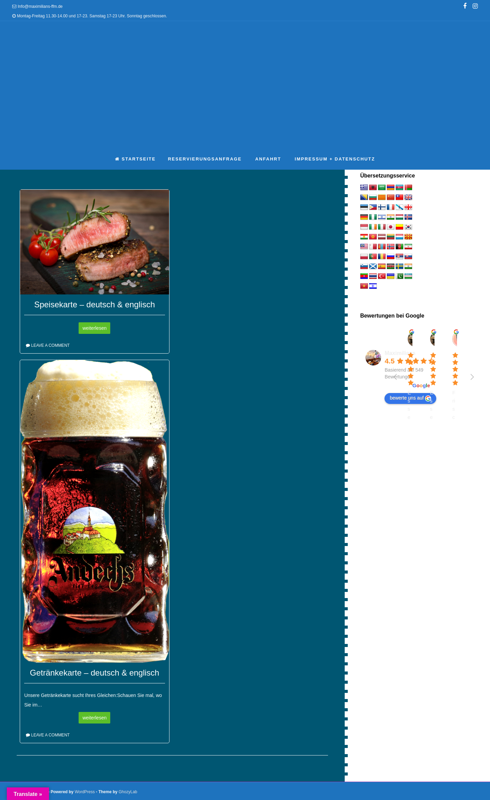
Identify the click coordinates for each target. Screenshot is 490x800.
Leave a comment (50, 345)
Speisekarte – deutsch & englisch (94, 304)
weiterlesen (94, 328)
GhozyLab (128, 791)
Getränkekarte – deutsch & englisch (94, 672)
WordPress (85, 791)
